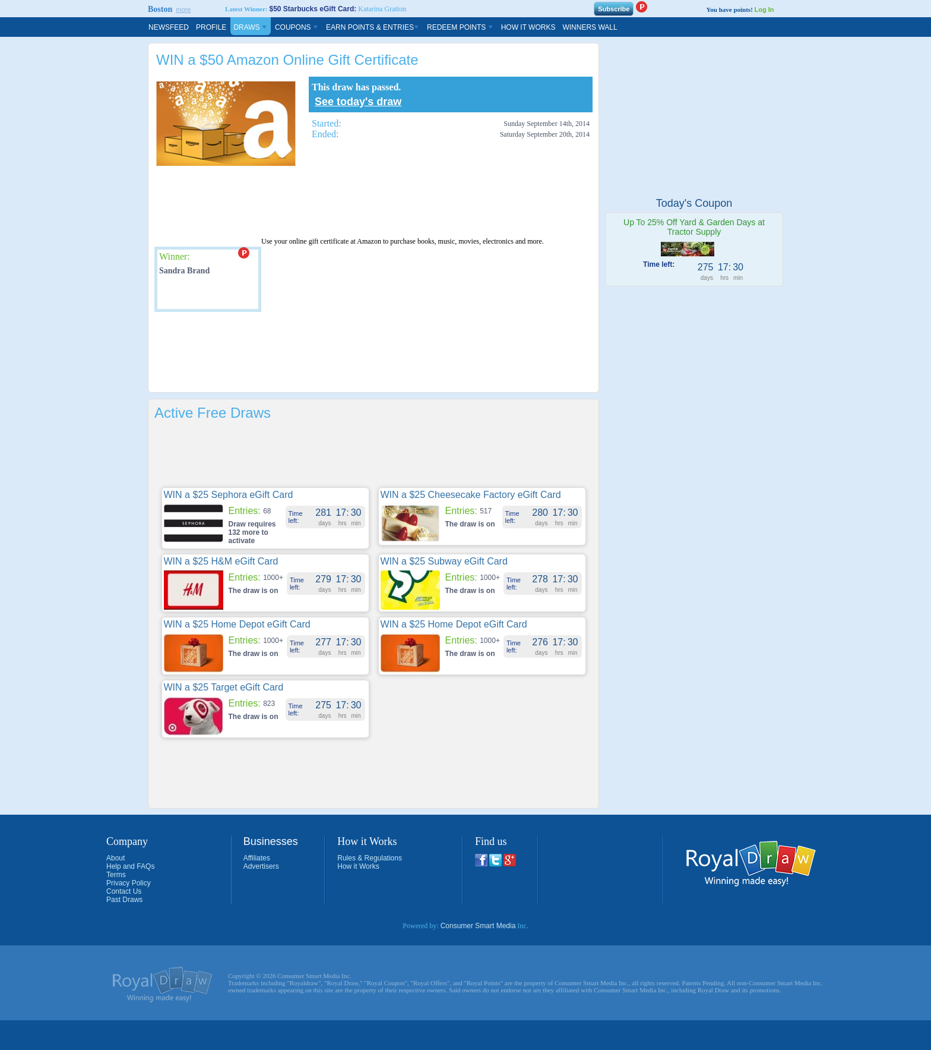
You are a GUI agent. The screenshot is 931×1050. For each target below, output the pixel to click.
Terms (116, 875)
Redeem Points (460, 27)
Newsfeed (168, 27)
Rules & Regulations (369, 858)
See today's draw (358, 102)
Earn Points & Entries (373, 27)
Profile (211, 27)
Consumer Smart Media (478, 926)
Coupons (297, 27)
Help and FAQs (130, 866)
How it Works (358, 866)
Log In (764, 9)
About (115, 858)
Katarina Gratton (382, 9)
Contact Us (123, 891)
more (183, 9)
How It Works (528, 27)
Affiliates (256, 858)
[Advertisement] (370, 203)
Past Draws (124, 900)
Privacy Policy (128, 883)
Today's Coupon (694, 203)
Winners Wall (589, 27)
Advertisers (261, 866)
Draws (250, 27)
